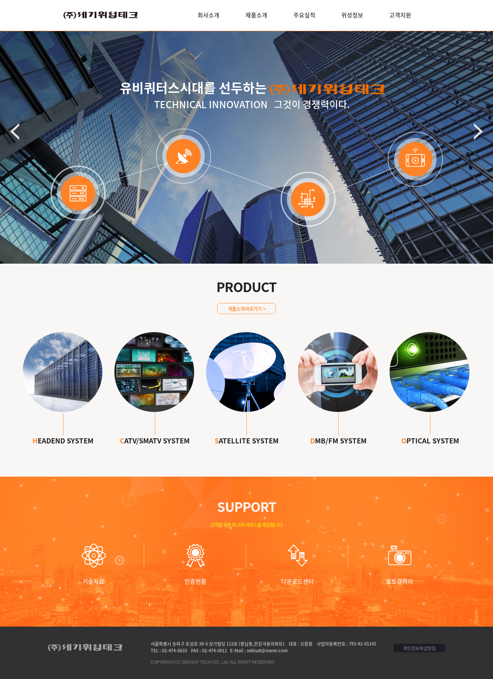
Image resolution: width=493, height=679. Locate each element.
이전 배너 (14, 131)
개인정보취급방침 (419, 648)
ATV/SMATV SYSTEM (155, 429)
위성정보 (352, 15)
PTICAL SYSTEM (430, 429)
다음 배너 (478, 131)
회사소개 (208, 15)
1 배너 (242, 193)
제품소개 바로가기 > (246, 308)
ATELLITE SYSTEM (247, 429)
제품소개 (256, 15)
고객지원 (400, 15)
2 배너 (250, 193)
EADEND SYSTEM (63, 429)
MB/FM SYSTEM (338, 429)
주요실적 (304, 15)
